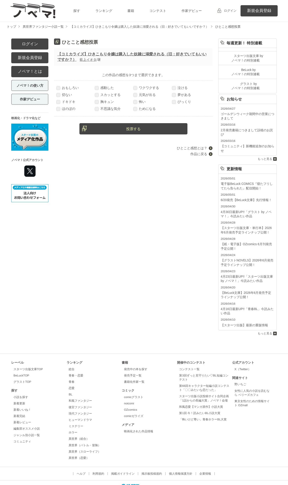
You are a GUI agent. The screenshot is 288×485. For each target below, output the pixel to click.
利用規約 (98, 457)
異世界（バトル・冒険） (85, 429)
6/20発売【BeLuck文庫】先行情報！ (244, 188)
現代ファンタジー (80, 397)
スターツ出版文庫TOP (28, 353)
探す (76, 11)
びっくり (181, 102)
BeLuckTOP (21, 359)
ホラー (73, 416)
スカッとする (108, 95)
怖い (139, 102)
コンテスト (157, 11)
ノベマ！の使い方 (29, 85)
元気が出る (144, 95)
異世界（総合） (79, 422)
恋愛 (71, 372)
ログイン (230, 10)
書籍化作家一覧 (134, 365)
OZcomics (130, 393)
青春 (71, 365)
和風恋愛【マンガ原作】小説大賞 (201, 390)
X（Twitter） (242, 353)
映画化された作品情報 (138, 415)
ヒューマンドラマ (80, 403)
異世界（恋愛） (79, 441)
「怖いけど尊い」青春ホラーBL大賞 (203, 403)
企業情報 (205, 457)
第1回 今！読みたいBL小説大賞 (199, 397)
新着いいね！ (22, 393)
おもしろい (67, 88)
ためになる (144, 109)
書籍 (130, 11)
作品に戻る (198, 154)
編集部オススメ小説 (27, 412)
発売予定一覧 (133, 359)
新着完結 (19, 399)
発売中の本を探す (135, 353)
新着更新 (19, 387)
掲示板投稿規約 (152, 457)
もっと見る (265, 147)
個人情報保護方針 (180, 457)
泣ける (180, 88)
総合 (71, 353)
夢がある (181, 95)
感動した (104, 88)
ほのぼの (65, 109)
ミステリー (76, 410)
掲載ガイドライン (123, 457)
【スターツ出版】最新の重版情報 (243, 309)
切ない (64, 95)
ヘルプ (81, 457)
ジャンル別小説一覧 (27, 419)
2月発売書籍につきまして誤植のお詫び (246, 127)
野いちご (240, 368)
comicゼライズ (133, 399)
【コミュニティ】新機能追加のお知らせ (247, 139)
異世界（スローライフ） (85, 435)
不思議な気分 (108, 109)
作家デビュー (192, 11)
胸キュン (104, 102)
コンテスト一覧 (189, 353)
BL (70, 378)
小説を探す (21, 381)
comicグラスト (133, 381)
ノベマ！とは (30, 71)
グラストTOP (22, 365)
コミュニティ (22, 425)
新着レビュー (22, 406)
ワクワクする (146, 88)
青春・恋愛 (76, 359)
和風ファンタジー (80, 384)
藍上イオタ (88, 59)
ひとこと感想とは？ (192, 148)
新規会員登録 (259, 10)
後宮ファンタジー (80, 391)
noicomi (129, 387)
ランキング (103, 11)
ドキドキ (65, 102)
